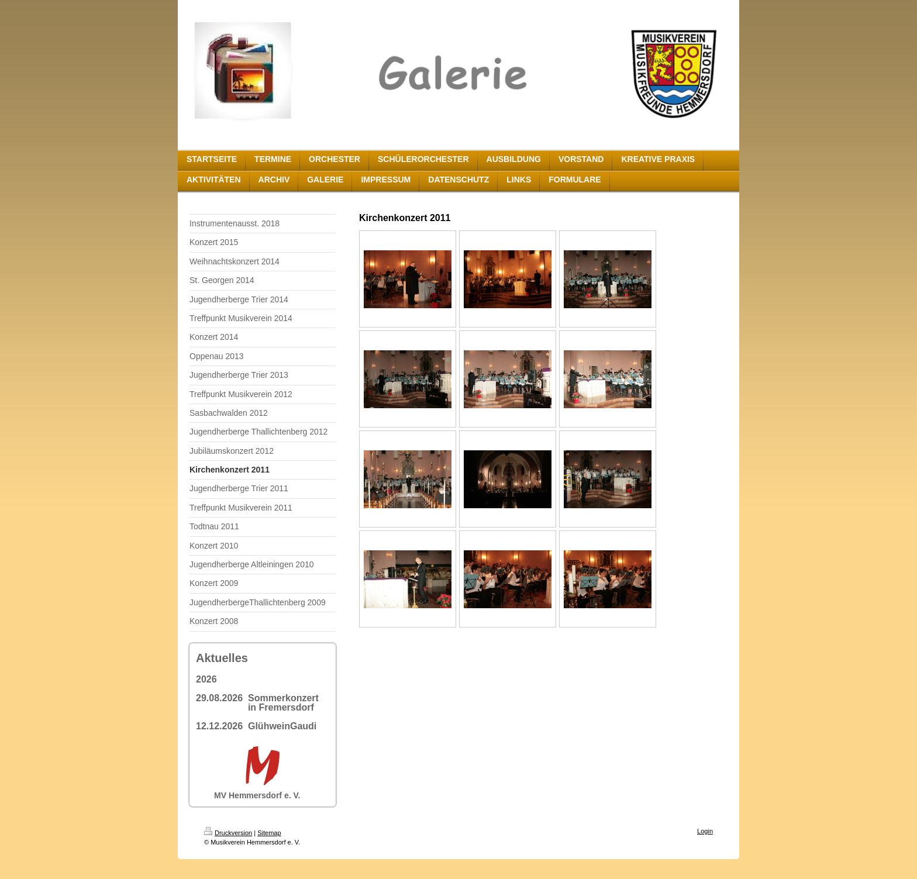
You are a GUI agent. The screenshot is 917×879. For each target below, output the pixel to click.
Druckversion (228, 832)
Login (705, 831)
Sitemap (269, 832)
